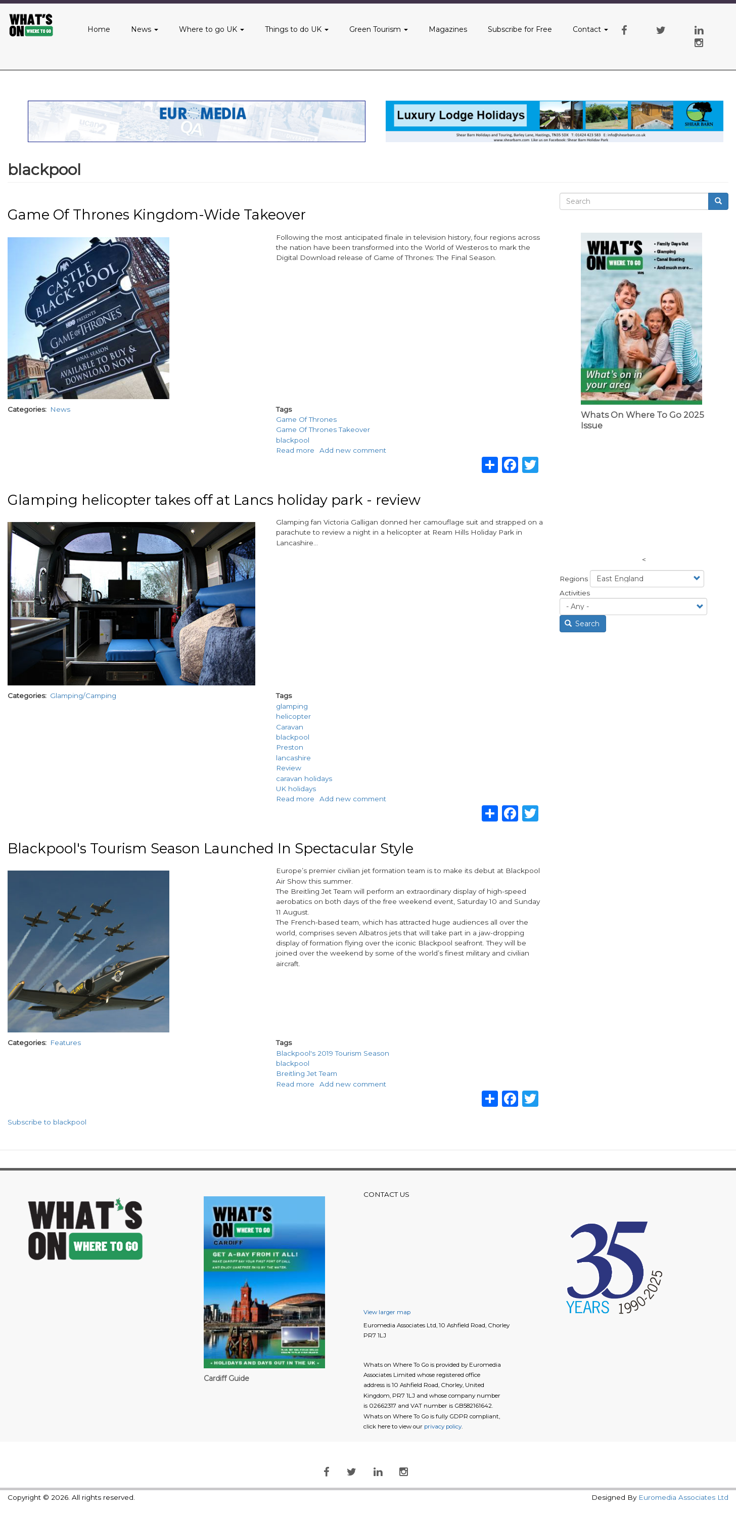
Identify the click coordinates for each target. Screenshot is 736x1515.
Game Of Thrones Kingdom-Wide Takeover (157, 214)
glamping (292, 706)
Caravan (289, 727)
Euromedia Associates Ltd (683, 1497)
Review (288, 768)
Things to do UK (297, 29)
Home (98, 29)
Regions (574, 579)
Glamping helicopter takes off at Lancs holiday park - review (214, 500)
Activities (575, 593)
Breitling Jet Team (306, 1073)
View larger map (386, 1312)
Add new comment (352, 450)
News (144, 29)
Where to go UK (211, 29)
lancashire (293, 758)
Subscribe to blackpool (47, 1122)
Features (65, 1042)
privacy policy (443, 1426)
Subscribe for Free (520, 29)
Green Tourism (378, 29)
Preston (289, 747)
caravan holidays (304, 778)
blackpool (292, 440)
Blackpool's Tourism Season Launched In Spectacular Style (210, 848)
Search (582, 623)
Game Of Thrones (306, 419)
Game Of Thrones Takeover (323, 429)
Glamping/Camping (83, 695)
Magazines (448, 29)
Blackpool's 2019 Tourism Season (332, 1053)
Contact (590, 29)
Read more (295, 450)
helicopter (293, 716)
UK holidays (296, 789)
